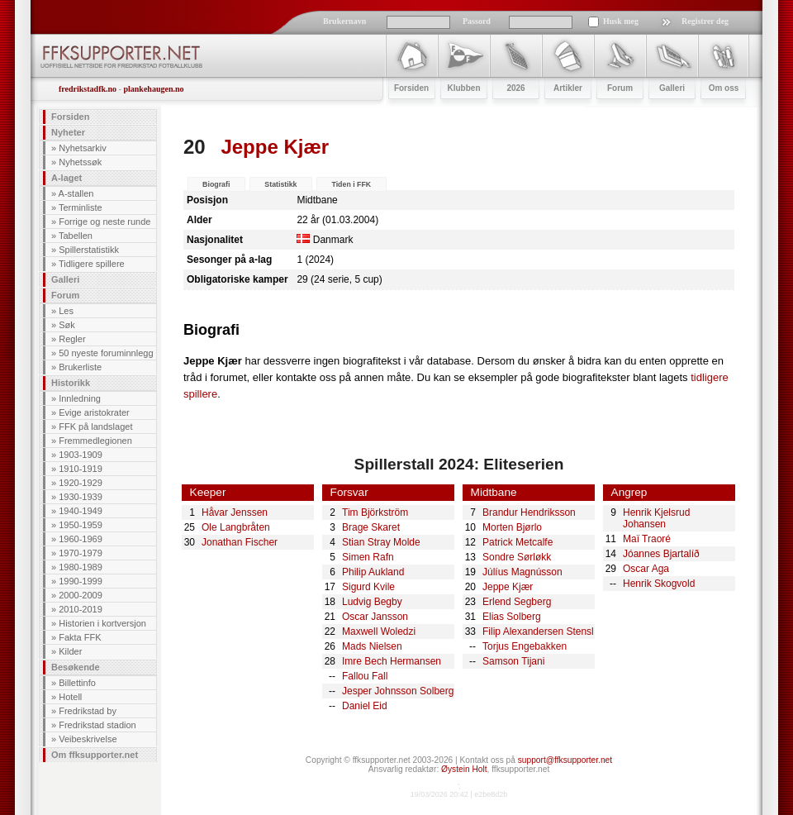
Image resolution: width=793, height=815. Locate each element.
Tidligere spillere (92, 264)
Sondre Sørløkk (516, 557)
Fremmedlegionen (95, 441)
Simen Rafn (368, 557)
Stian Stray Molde (381, 542)
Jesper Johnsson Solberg (397, 691)
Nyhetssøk (80, 162)
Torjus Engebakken (524, 646)
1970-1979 (80, 553)
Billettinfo (77, 683)
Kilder (70, 651)
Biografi (216, 184)
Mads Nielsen (372, 646)
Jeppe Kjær (507, 587)
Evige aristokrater (94, 412)
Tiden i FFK (351, 184)
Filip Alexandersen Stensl (538, 631)
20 (194, 147)
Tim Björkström (375, 512)
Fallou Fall (364, 676)
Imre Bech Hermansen (391, 661)
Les (66, 311)
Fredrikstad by (87, 711)
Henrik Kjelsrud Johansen (656, 518)
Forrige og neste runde (104, 221)
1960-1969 (80, 539)
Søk (67, 325)
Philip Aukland (373, 572)
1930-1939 (80, 497)
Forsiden (70, 117)
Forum (65, 295)
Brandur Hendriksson (529, 512)
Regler (72, 339)
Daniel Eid (364, 706)
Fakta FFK (80, 637)
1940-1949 (80, 511)
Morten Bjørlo (512, 527)
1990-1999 (80, 581)
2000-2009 (80, 595)
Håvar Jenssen (235, 512)
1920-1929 (80, 483)
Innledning (80, 398)
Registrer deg (705, 21)
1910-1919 (80, 469)
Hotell (70, 697)
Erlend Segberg (516, 602)
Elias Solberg (511, 616)
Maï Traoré (647, 539)
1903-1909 (80, 455)
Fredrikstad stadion (97, 725)
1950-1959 (80, 525)
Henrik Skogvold (659, 583)
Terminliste (80, 207)
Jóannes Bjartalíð (661, 554)
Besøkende (75, 667)
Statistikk (280, 184)
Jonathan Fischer (240, 542)
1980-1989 (80, 567)
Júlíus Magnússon (522, 572)
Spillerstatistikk (89, 250)
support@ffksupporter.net (565, 760)
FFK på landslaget (95, 426)
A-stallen (76, 193)
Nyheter (68, 132)
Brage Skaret (371, 527)
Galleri (65, 279)
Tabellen (76, 236)
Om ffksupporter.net (94, 755)
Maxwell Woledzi (378, 631)
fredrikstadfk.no (87, 88)
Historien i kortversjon (102, 623)
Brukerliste (80, 367)
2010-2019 (80, 609)
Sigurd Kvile (368, 587)
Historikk (70, 383)
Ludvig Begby (372, 602)
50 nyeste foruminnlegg (106, 353)
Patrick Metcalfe (517, 542)
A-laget (66, 178)
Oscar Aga (646, 568)
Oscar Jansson (375, 616)
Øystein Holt (464, 769)
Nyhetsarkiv (82, 148)
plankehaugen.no (153, 88)
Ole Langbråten (236, 527)
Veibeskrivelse (87, 739)
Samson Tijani (513, 661)
